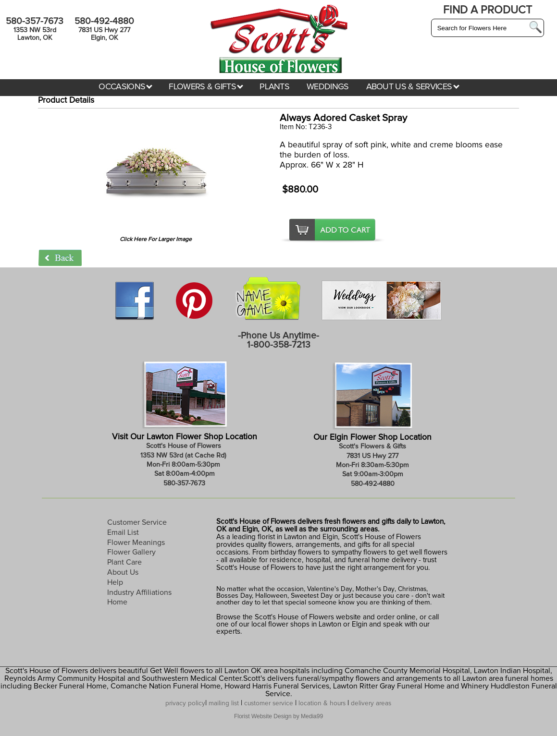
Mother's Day (375, 589)
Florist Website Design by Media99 (278, 716)
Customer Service (137, 522)
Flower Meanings (136, 542)
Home (117, 602)
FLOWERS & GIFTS (206, 87)
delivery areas (371, 703)
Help (115, 582)
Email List (123, 532)
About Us (122, 572)
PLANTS (274, 87)
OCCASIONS (125, 87)
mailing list (224, 703)
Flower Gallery (131, 552)
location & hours (322, 703)
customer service (268, 703)
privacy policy (185, 703)
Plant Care (124, 562)
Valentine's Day (328, 589)
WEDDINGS (327, 87)
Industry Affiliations (139, 592)
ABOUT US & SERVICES (412, 87)
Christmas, (413, 589)
